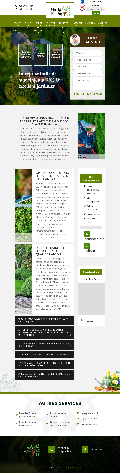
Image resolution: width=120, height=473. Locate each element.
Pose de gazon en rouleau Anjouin (26, 424)
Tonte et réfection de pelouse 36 (63, 28)
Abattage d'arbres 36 (50, 25)
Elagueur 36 (90, 24)
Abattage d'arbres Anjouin (56, 415)
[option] (25, 55)
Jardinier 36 (102, 24)
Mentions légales (73, 467)
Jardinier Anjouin (87, 423)
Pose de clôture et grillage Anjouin (26, 415)
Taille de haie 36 (28, 26)
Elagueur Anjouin (87, 418)
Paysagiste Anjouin (88, 413)
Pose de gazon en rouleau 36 (38, 28)
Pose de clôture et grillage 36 (17, 28)
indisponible (24, 6)
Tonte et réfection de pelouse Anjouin (58, 424)
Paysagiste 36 (77, 24)
